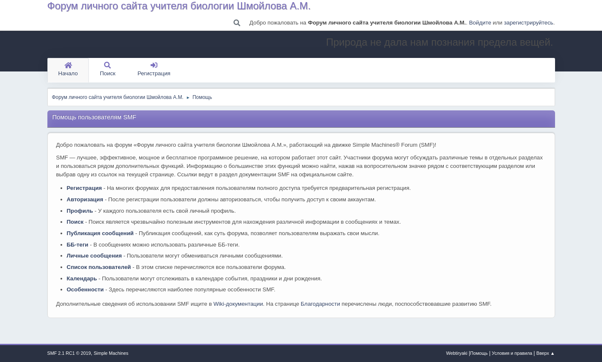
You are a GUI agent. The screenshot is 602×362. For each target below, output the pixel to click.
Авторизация (85, 199)
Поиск (107, 70)
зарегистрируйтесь (528, 22)
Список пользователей (99, 267)
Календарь (82, 278)
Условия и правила (512, 353)
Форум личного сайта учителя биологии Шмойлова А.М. (179, 5)
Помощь (479, 353)
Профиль (80, 211)
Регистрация (153, 70)
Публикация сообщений (100, 233)
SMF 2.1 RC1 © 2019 (69, 353)
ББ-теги (77, 244)
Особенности (85, 289)
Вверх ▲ (545, 353)
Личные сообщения (94, 255)
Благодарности (320, 304)
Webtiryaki (456, 353)
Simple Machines (110, 353)
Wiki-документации (238, 304)
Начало (68, 70)
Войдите (480, 22)
